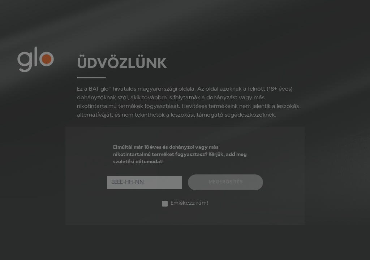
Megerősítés (225, 182)
